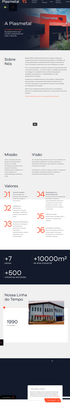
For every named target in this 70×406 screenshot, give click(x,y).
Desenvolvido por (63, 397)
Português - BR (5, 7)
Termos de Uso (56, 396)
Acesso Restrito (6, 397)
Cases (51, 1)
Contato (68, 1)
